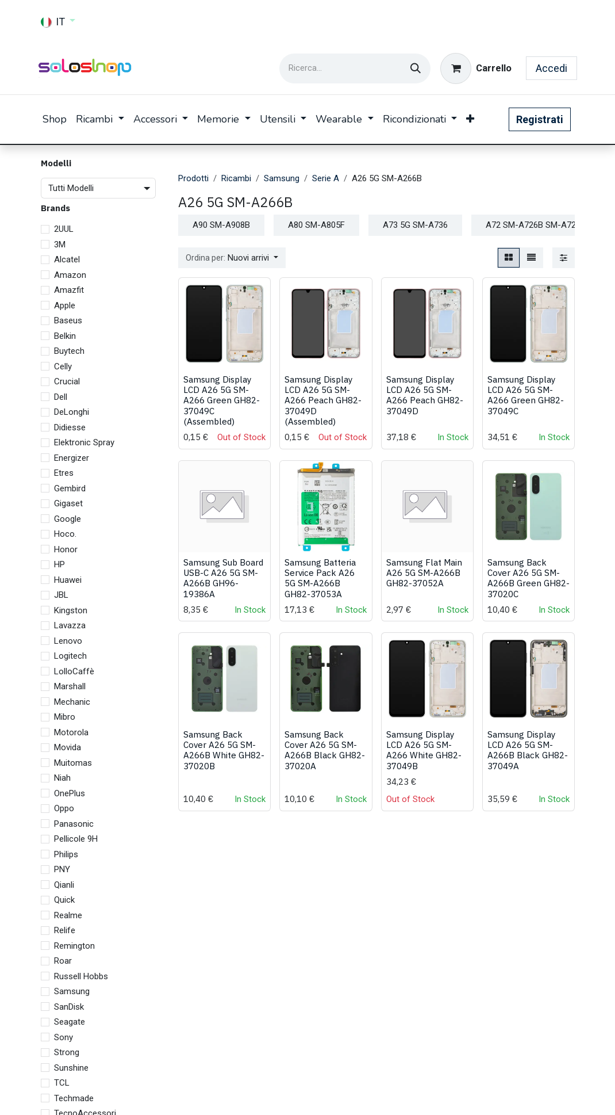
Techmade (74, 1098)
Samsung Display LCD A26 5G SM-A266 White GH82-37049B (424, 750)
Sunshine (71, 1068)
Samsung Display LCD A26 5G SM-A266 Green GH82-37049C (525, 395)
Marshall (70, 686)
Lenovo (68, 641)
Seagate (69, 1022)
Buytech (69, 351)
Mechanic (72, 702)
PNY (62, 869)
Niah (62, 778)
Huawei (68, 580)
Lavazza (70, 625)
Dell (60, 397)
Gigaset (68, 503)
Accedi (551, 68)
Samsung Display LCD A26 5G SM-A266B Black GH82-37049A (527, 750)
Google (67, 519)
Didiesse (70, 427)
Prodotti (193, 178)
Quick (64, 900)
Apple (64, 305)
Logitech (70, 656)
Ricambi (236, 178)
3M (60, 244)
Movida (67, 747)
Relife (64, 930)
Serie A (325, 178)
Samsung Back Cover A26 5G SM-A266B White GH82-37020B (223, 750)
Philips (66, 854)
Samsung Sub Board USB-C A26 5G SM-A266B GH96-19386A (223, 577)
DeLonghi (71, 412)
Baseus (68, 320)
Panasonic (74, 824)
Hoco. (65, 534)
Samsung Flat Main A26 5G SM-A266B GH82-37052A (424, 572)
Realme (68, 915)
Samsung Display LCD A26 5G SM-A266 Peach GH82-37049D (424, 395)
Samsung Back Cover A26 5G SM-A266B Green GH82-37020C (528, 577)
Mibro (64, 717)
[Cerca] (415, 68)
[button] (232, 258)
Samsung (72, 991)
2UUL (64, 229)
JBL (61, 595)
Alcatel (67, 259)
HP (59, 564)
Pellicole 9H (76, 839)
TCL (62, 1083)
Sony (63, 1037)
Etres (64, 473)
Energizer (71, 458)
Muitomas (73, 763)
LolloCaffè (74, 671)
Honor (66, 549)
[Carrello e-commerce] (476, 68)
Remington (74, 946)
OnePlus (69, 793)
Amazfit (69, 290)
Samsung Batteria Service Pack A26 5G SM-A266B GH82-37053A (320, 577)
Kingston (70, 610)
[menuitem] (54, 119)
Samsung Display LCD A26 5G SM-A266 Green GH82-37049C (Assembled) (221, 400)
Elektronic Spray (84, 442)
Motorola (71, 732)
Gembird (70, 488)
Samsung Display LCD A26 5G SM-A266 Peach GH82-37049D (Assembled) (323, 400)
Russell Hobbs (81, 976)
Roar (63, 961)
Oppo (64, 808)
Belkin (65, 336)
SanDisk (69, 1007)
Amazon (70, 275)
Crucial (67, 381)
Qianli (64, 885)
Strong (66, 1052)
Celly (63, 366)
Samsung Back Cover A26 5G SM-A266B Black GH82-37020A (325, 750)
